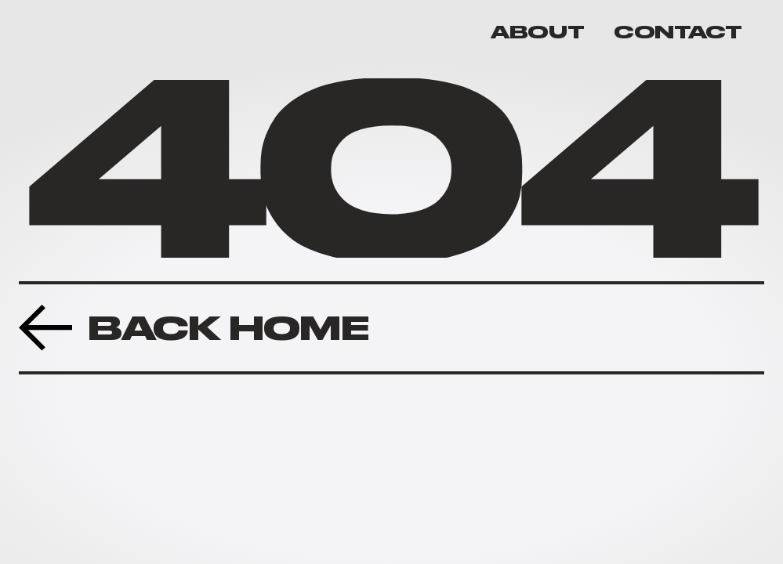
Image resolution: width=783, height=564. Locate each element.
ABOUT (537, 32)
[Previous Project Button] (193, 328)
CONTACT (678, 32)
